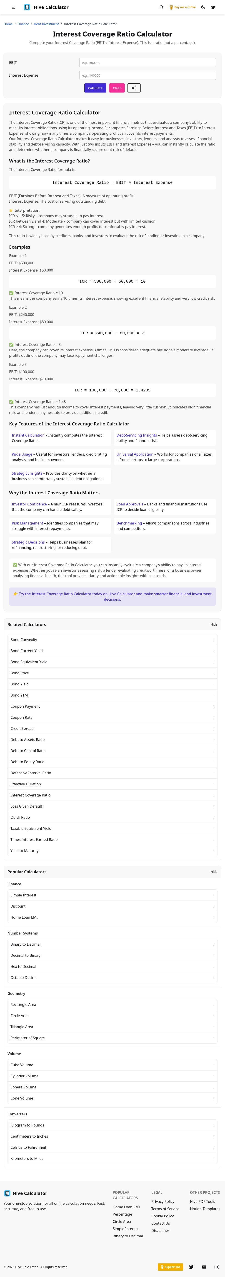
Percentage (122, 1214)
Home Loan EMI (126, 1206)
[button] (13, 7)
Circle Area (122, 1221)
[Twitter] (191, 1267)
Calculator (46, 7)
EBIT (13, 62)
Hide (214, 624)
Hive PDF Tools (202, 1201)
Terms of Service (165, 1208)
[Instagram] (216, 1267)
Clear (117, 88)
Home (8, 24)
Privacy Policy (162, 1201)
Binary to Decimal (128, 1235)
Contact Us (160, 1223)
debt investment (46, 24)
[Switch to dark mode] (203, 7)
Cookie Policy (162, 1216)
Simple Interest (126, 1228)
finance (23, 24)
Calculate (95, 88)
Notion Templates (205, 1208)
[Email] (204, 1267)
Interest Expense (23, 75)
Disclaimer (160, 1230)
